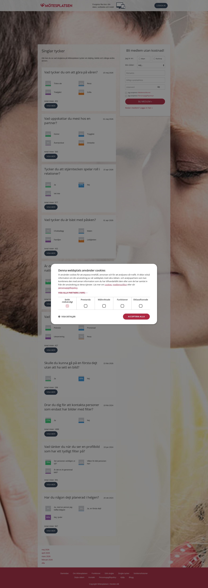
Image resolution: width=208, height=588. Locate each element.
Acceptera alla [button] (136, 316)
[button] (104, 292)
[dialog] (104, 294)
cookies (108, 284)
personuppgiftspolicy (67, 287)
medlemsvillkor (120, 284)
